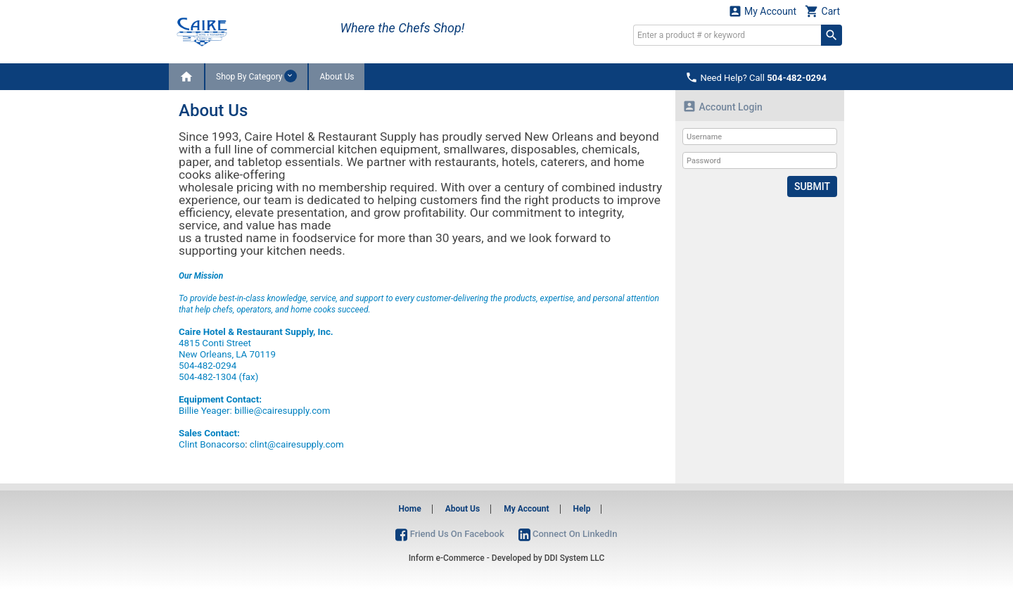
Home (410, 509)
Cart (822, 11)
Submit (812, 186)
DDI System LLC (574, 558)
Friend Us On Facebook (449, 533)
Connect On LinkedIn (568, 533)
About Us (336, 77)
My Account (762, 11)
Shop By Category (256, 76)
